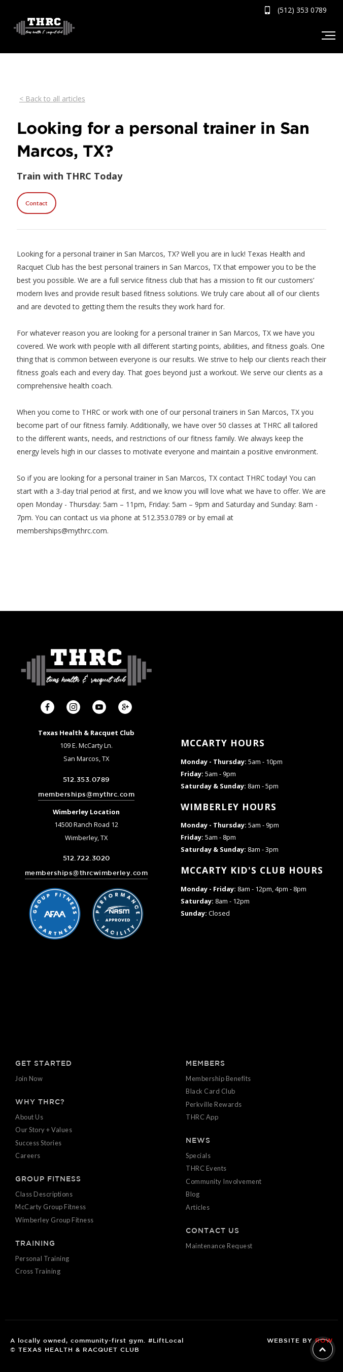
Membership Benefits (218, 1078)
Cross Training (37, 1271)
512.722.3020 (86, 858)
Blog (192, 1194)
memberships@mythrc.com (86, 794)
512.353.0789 (86, 779)
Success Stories (38, 1143)
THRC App (202, 1117)
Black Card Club (210, 1091)
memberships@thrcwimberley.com (86, 873)
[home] (42, 26)
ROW (324, 1340)
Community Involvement (224, 1181)
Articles (198, 1207)
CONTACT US (212, 1230)
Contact (36, 203)
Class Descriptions (44, 1194)
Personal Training (42, 1258)
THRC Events (206, 1168)
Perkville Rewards (214, 1104)
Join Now (29, 1078)
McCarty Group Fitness (50, 1207)
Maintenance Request (219, 1246)
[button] (328, 35)
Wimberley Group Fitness (54, 1220)
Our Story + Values (43, 1130)
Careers (28, 1155)
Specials (198, 1155)
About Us (29, 1117)
